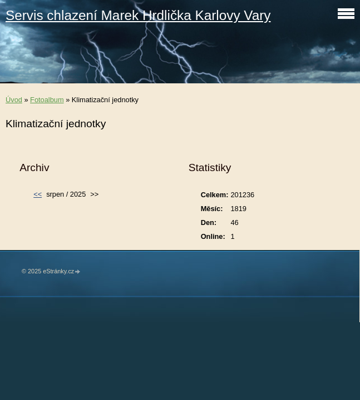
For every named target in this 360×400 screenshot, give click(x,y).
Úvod (14, 100)
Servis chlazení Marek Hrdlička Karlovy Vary (138, 15)
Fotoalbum (46, 100)
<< (37, 194)
